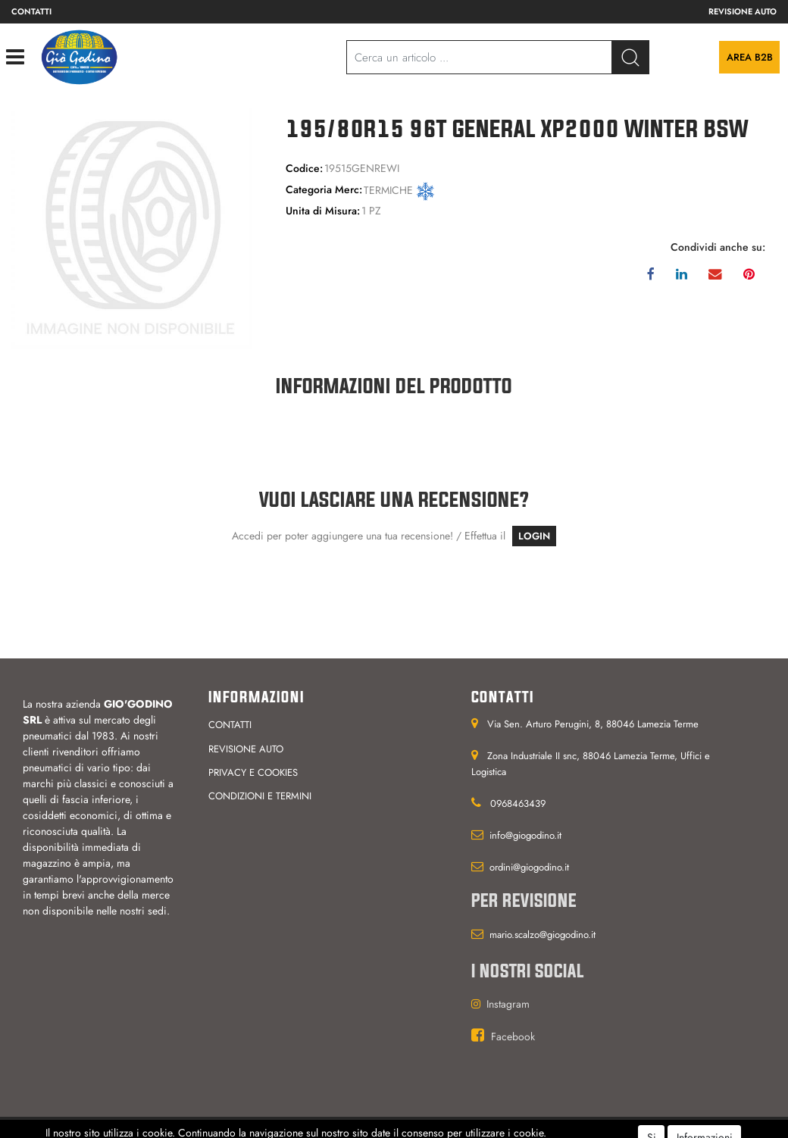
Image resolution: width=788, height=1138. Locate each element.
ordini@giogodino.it (529, 867)
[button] (630, 57)
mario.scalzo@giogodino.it (542, 934)
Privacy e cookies (253, 772)
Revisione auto (742, 11)
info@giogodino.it (525, 835)
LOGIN (534, 536)
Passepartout (418, 1127)
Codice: (304, 168)
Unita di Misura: (323, 210)
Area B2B (750, 57)
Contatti (31, 11)
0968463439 (518, 803)
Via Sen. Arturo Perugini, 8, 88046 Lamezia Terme (593, 724)
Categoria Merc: (324, 189)
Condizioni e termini (259, 796)
